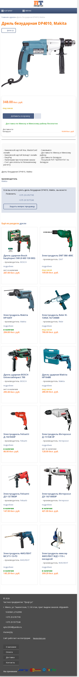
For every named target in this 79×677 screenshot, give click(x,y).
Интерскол (64, 441)
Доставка (10, 657)
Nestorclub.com (39, 638)
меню (26, 10)
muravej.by (8, 632)
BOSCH (23, 262)
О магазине (11, 647)
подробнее (8, 266)
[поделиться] (59, 30)
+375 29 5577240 (25, 200)
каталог (6, 10)
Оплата (9, 652)
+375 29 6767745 (25, 195)
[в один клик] (38, 116)
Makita (4, 181)
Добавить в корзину (20, 116)
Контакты (10, 662)
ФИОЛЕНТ (25, 560)
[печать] (66, 30)
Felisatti (23, 441)
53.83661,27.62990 (14, 612)
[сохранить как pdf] (73, 30)
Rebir (61, 321)
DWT (61, 259)
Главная (4, 17)
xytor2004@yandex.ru (12, 627)
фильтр (10, 30)
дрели (12, 17)
